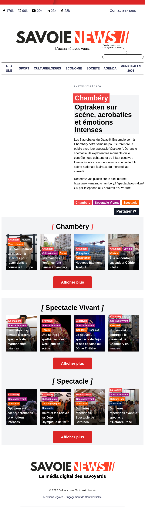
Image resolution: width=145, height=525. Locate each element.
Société (93, 68)
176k (10, 11)
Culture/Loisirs (47, 68)
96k (25, 11)
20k (39, 11)
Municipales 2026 (130, 68)
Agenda (109, 68)
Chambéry (83, 202)
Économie (74, 68)
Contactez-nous (123, 10)
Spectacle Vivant (107, 202)
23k (53, 11)
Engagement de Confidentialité (84, 497)
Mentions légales (53, 497)
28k (67, 11)
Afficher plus (72, 282)
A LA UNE (9, 68)
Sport (24, 68)
